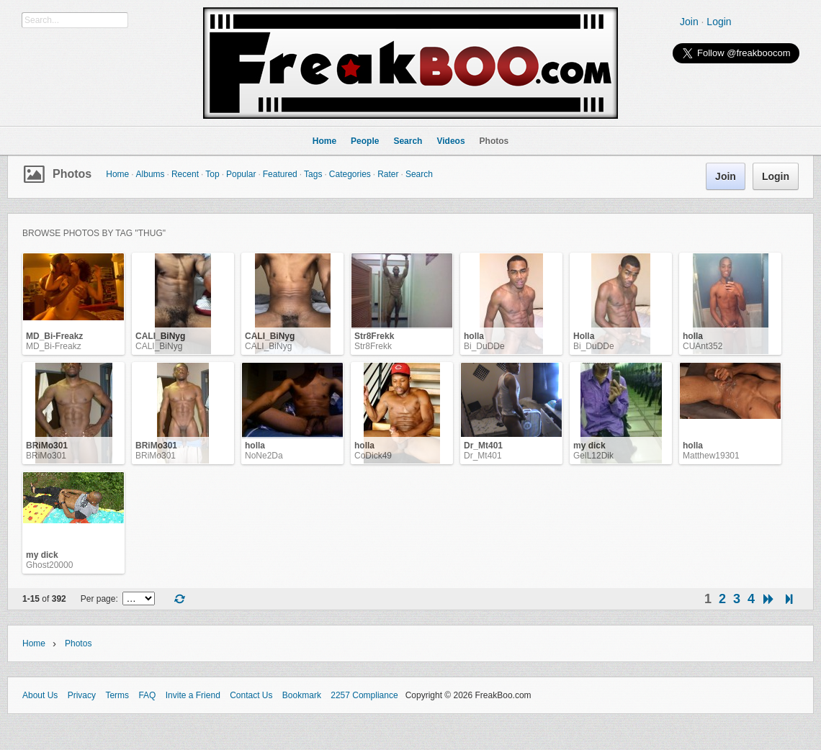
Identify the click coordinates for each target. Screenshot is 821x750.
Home (117, 174)
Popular (241, 174)
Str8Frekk (374, 336)
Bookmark (301, 695)
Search (419, 174)
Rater (387, 174)
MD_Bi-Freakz (54, 336)
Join (689, 21)
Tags (313, 174)
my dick (589, 445)
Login (718, 21)
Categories (350, 174)
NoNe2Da (264, 456)
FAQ (147, 695)
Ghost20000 (49, 565)
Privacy (82, 695)
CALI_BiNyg (160, 336)
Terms (117, 695)
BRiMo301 (47, 445)
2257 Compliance (364, 695)
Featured (280, 174)
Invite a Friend (193, 695)
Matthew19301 (711, 456)
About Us (40, 695)
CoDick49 (373, 456)
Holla (583, 336)
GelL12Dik (593, 456)
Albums (150, 174)
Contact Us (251, 695)
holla (474, 336)
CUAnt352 (702, 346)
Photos (72, 174)
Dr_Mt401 (483, 445)
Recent (185, 174)
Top (212, 174)
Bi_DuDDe (484, 346)
